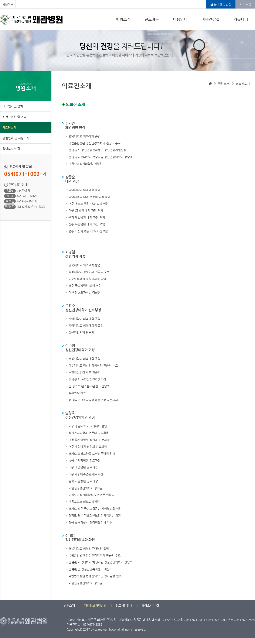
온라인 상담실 (222, 4)
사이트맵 (245, 4)
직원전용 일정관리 (179, 605)
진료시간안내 (124, 605)
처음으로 (7, 4)
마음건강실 (210, 19)
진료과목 (151, 19)
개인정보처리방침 (95, 605)
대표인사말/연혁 (13, 106)
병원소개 (123, 19)
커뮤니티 (241, 19)
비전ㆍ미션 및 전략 (14, 117)
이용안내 (180, 19)
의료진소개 (9, 127)
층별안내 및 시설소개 (16, 138)
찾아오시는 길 (11, 148)
